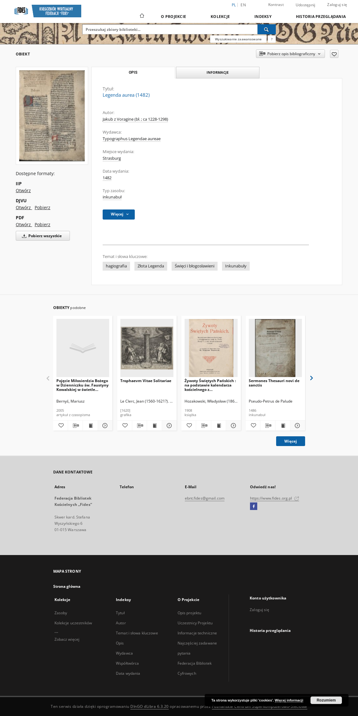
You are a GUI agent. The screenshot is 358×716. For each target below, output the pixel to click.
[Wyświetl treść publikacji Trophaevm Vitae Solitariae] (154, 425)
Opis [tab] (133, 72)
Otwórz (23, 190)
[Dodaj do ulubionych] (334, 54)
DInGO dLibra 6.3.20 (149, 706)
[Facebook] (253, 506)
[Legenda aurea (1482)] (52, 115)
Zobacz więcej (67, 639)
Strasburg (112, 158)
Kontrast (276, 4)
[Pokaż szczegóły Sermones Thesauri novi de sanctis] (296, 425)
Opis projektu (190, 613)
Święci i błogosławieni (194, 266)
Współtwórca (127, 663)
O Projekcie (173, 16)
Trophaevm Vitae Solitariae (145, 380)
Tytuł (120, 613)
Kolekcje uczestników (73, 623)
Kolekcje (220, 16)
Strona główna (67, 586)
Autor (121, 623)
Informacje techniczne (197, 633)
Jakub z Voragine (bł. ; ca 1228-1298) (135, 119)
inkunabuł (112, 197)
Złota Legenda (151, 266)
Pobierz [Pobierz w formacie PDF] (42, 224)
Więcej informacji (289, 700)
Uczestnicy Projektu (195, 623)
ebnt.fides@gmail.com (204, 498)
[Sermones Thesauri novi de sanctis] (275, 348)
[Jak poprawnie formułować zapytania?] (272, 39)
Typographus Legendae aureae (132, 138)
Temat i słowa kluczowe (137, 633)
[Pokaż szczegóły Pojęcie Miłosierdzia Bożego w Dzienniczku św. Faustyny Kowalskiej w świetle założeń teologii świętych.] (104, 425)
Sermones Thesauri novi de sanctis (274, 383)
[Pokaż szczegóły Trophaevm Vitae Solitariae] (168, 425)
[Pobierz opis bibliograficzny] (75, 425)
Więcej (290, 441)
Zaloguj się (337, 4)
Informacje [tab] (218, 72)
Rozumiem (326, 700)
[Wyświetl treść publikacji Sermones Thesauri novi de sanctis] (283, 425)
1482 (107, 177)
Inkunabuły (236, 266)
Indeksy (262, 16)
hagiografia (116, 266)
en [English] (243, 5)
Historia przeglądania (321, 16)
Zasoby (60, 613)
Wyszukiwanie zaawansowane (238, 39)
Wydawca (124, 653)
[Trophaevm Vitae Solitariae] (147, 348)
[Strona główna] (141, 16)
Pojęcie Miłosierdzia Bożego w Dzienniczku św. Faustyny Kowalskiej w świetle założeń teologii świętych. (82, 385)
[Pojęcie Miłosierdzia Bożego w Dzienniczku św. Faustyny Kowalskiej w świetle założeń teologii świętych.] (83, 348)
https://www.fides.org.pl (274, 498)
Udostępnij (305, 5)
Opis (120, 643)
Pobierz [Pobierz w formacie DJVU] (42, 207)
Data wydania (128, 673)
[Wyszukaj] (267, 29)
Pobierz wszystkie (41, 235)
